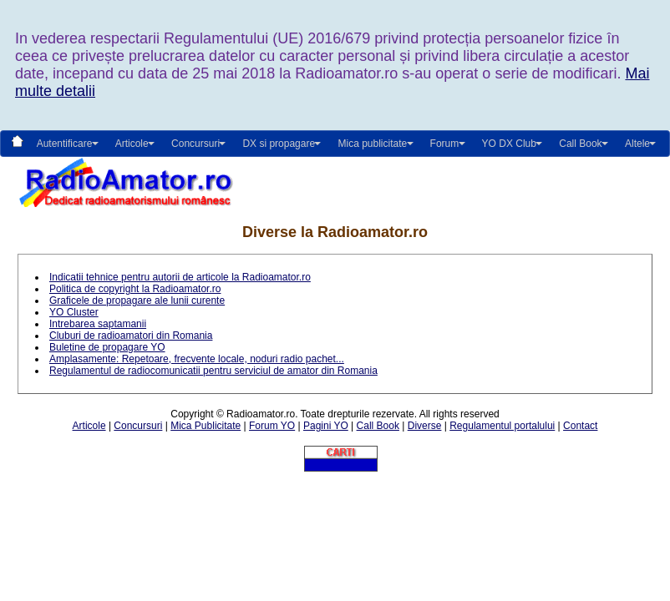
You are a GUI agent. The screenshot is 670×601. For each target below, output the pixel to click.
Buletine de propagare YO (107, 347)
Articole (89, 426)
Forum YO (272, 426)
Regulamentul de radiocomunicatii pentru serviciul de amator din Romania (213, 370)
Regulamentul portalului (502, 426)
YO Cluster (74, 312)
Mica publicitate (372, 143)
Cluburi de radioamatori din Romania (130, 335)
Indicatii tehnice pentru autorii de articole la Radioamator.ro (180, 277)
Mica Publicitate (205, 426)
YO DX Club (509, 143)
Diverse (425, 426)
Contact (580, 426)
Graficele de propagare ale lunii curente (137, 300)
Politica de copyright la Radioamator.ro (135, 289)
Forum (444, 143)
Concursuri (138, 426)
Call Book (580, 143)
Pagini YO (325, 426)
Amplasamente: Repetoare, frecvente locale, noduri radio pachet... (196, 359)
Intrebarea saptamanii (97, 324)
